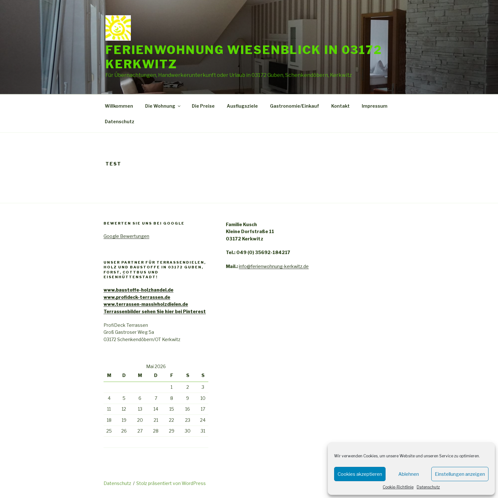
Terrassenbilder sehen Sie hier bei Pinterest (155, 311)
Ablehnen (408, 474)
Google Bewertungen (126, 236)
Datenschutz (428, 487)
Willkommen (119, 106)
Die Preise (203, 106)
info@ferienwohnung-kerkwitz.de (274, 266)
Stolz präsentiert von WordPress (171, 483)
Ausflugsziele (242, 106)
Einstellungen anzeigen (460, 474)
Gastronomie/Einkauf (294, 106)
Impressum (374, 106)
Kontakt (340, 106)
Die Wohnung (163, 106)
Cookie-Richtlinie (398, 487)
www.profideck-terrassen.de (137, 297)
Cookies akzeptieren (360, 474)
